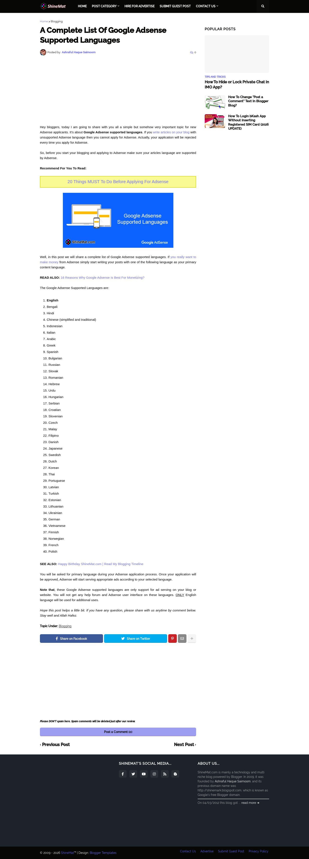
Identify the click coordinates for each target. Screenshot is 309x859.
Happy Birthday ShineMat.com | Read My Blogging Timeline (100, 564)
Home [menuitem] (82, 6)
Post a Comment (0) (118, 732)
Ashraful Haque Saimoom (233, 781)
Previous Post (56, 745)
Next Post (184, 745)
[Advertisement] (118, 90)
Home (44, 21)
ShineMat (67, 852)
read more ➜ (250, 802)
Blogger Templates (103, 852)
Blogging (57, 21)
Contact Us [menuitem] (205, 6)
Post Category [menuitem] (104, 6)
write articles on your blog (171, 132)
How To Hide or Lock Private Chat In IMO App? (237, 84)
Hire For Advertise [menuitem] (139, 6)
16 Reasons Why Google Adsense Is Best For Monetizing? (102, 277)
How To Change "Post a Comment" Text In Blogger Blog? (248, 101)
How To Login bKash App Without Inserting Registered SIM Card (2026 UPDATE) (248, 122)
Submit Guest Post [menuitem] (175, 6)
